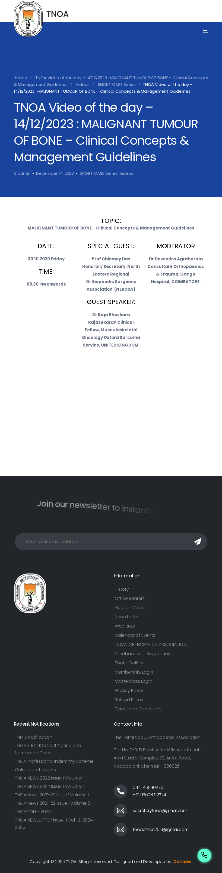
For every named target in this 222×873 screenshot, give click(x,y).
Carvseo (182, 861)
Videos (126, 173)
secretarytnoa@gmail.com (160, 810)
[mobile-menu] (198, 31)
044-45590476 (148, 787)
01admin (22, 173)
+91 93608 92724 (149, 795)
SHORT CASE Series (99, 173)
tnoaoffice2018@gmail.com (160, 829)
